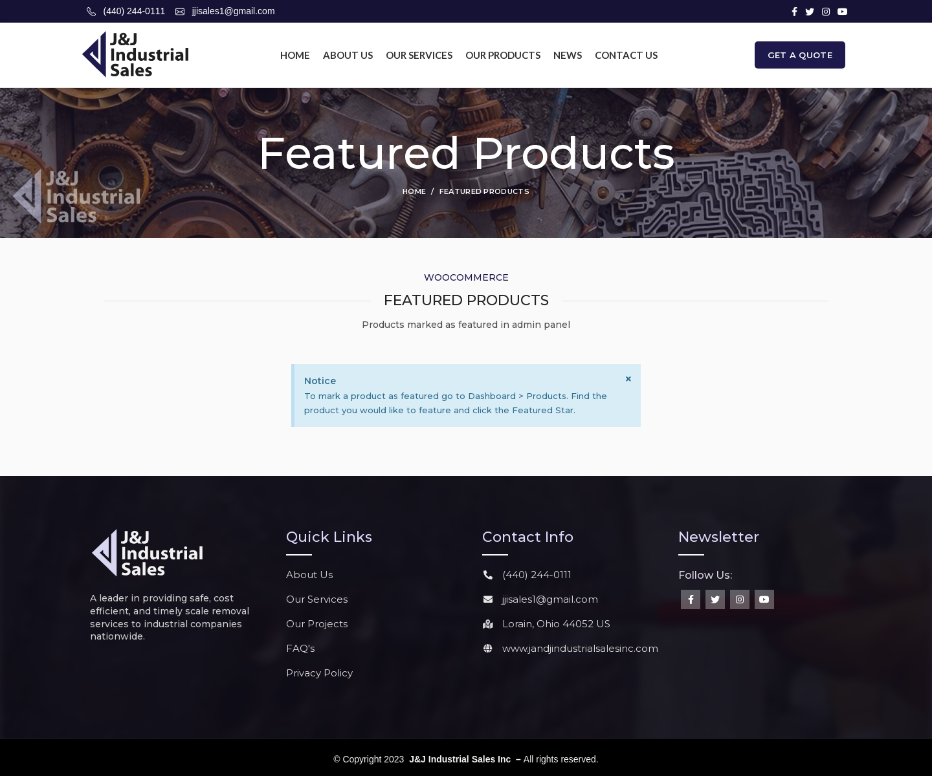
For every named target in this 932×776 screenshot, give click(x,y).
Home (414, 191)
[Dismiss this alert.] (628, 379)
